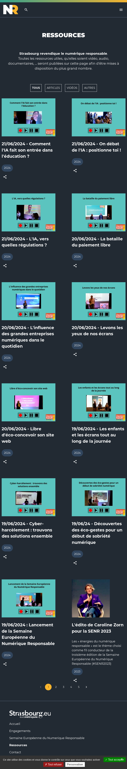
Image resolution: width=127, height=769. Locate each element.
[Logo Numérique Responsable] (12, 9)
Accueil (14, 724)
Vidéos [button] (72, 87)
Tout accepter (114, 759)
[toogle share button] (5, 177)
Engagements (19, 731)
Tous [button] (36, 87)
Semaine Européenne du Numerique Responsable (47, 738)
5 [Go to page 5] (78, 687)
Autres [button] (89, 87)
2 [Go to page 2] (56, 687)
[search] (26, 10)
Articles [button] (53, 87)
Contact (15, 752)
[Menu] (121, 9)
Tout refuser (53, 764)
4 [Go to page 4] (71, 687)
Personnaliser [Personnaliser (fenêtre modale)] (75, 764)
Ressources (18, 745)
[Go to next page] (86, 687)
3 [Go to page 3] (63, 687)
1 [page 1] (48, 687)
